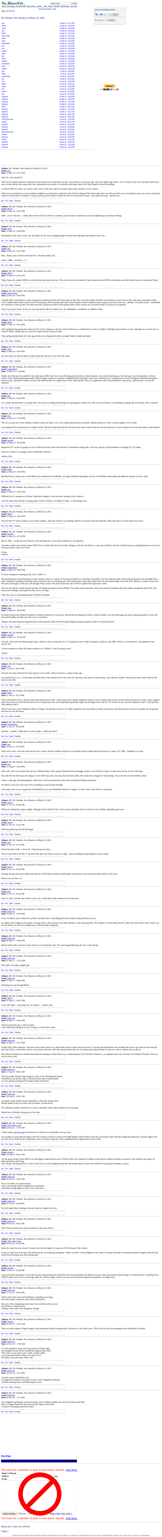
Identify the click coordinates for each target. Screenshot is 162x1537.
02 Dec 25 (63, 147)
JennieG (4, 61)
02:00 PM (71, 134)
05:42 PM (71, 76)
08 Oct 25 (63, 129)
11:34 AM (71, 119)
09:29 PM (71, 66)
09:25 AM (71, 116)
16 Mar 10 (63, 23)
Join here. (72, 1469)
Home (54, 9)
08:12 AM (71, 122)
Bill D (4, 25)
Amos (4, 28)
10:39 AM (71, 142)
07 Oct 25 (63, 127)
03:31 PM (71, 33)
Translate (17, 200)
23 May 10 (63, 48)
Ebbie (4, 38)
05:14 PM (71, 38)
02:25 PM (71, 109)
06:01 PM (71, 104)
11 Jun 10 (63, 71)
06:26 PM (71, 58)
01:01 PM (71, 86)
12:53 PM (71, 147)
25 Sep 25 (63, 114)
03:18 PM (71, 81)
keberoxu (5, 96)
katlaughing (5, 43)
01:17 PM (71, 111)
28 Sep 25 (63, 116)
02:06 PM (71, 99)
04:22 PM (71, 129)
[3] (13, 11)
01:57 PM (71, 23)
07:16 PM (71, 61)
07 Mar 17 (63, 101)
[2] (10, 11)
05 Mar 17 (63, 96)
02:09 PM (71, 28)
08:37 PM (71, 106)
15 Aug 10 (63, 81)
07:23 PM (71, 144)
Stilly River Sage (7, 119)
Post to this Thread (45, 9)
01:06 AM (71, 84)
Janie (3, 66)
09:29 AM (71, 137)
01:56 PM (71, 79)
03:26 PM (71, 94)
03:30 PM (71, 51)
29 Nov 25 (62, 142)
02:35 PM (71, 30)
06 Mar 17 (63, 99)
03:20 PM (71, 91)
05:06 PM (71, 127)
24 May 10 (63, 68)
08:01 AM (71, 114)
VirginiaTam (6, 76)
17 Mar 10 (63, 46)
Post (2, 200)
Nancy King (6, 36)
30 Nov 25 (63, 144)
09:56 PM (71, 41)
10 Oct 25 (63, 134)
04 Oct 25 (63, 124)
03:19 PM (71, 48)
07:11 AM (71, 139)
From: (4, 171)
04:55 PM (71, 71)
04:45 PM (71, 36)
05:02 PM (71, 132)
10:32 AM (71, 124)
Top (6, 200)
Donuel (4, 122)
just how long (19, 1132)
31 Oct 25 (63, 137)
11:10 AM (71, 101)
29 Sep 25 (63, 122)
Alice (3, 41)
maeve (4, 84)
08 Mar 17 (63, 109)
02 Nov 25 (63, 139)
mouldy (4, 51)
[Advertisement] (47, 156)
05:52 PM (71, 56)
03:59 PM (71, 53)
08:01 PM (71, 63)
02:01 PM (71, 25)
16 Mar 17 (63, 111)
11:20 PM (71, 43)
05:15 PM (71, 73)
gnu (3, 23)
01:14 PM (71, 89)
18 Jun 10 (63, 79)
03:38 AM (71, 68)
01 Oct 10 (63, 84)
